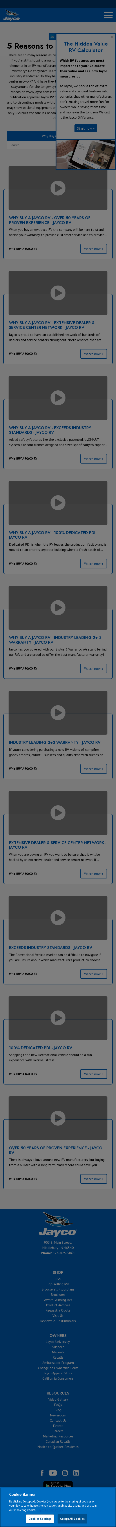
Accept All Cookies (72, 1519)
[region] (58, 1507)
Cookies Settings (40, 1519)
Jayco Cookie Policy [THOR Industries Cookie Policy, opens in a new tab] (50, 1510)
